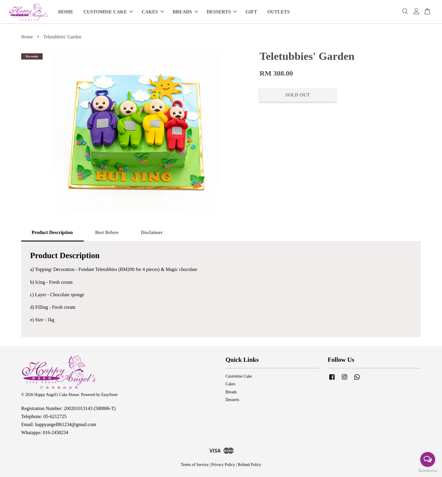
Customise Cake (238, 376)
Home (27, 36)
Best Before (106, 232)
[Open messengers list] (427, 459)
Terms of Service (194, 464)
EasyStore (109, 394)
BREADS (185, 11)
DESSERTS (222, 11)
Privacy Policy (223, 464)
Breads (231, 392)
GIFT (251, 11)
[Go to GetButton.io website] (427, 471)
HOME (65, 11)
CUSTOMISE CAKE (108, 11)
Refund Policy (249, 464)
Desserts (232, 400)
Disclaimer (152, 232)
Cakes (230, 384)
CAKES (153, 11)
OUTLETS (278, 11)
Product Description (52, 232)
